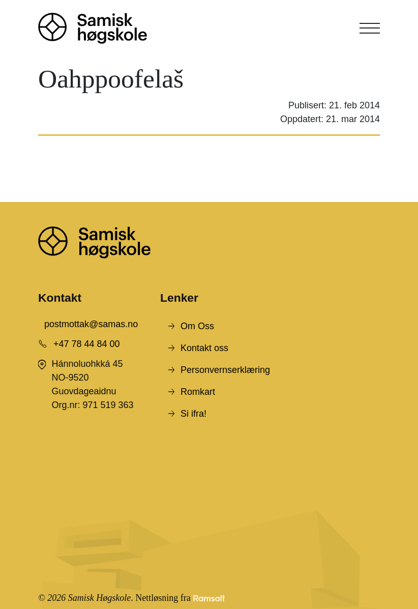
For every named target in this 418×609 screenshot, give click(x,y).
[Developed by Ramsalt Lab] (209, 598)
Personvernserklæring (225, 370)
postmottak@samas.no (91, 324)
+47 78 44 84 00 (86, 344)
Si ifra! (193, 414)
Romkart (198, 392)
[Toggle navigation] (370, 28)
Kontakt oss (204, 348)
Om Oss (197, 326)
